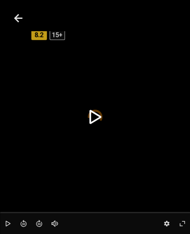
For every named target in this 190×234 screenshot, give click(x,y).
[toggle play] (95, 117)
